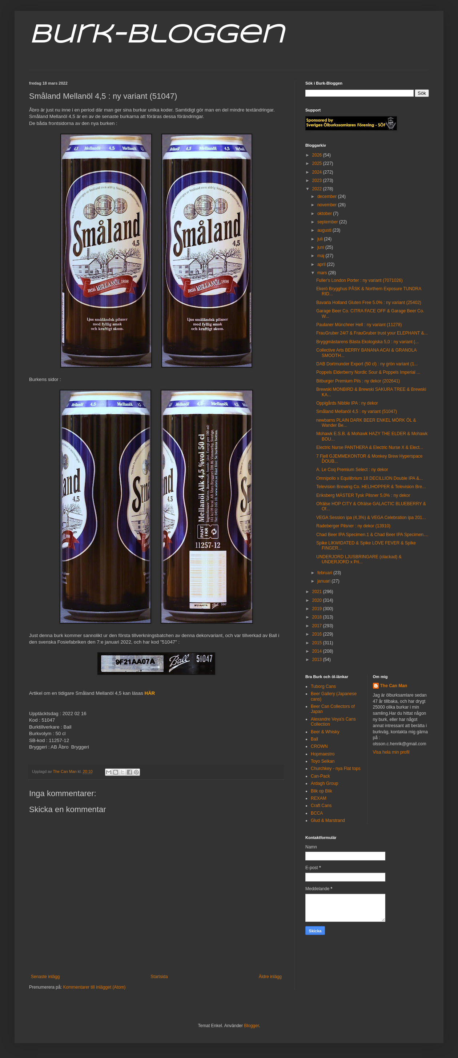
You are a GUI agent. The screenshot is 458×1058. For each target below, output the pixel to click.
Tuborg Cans (323, 686)
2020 (317, 600)
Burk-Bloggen (156, 35)
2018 (317, 617)
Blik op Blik (321, 791)
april (322, 264)
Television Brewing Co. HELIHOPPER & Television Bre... (371, 486)
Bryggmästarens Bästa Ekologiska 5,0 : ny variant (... (367, 341)
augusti (325, 230)
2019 (317, 608)
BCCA (317, 813)
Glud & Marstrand (328, 820)
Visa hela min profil (391, 752)
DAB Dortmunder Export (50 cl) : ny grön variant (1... (367, 363)
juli (320, 239)
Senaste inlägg (45, 976)
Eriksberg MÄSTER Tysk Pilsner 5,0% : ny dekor (363, 495)
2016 (317, 634)
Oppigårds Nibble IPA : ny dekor (347, 403)
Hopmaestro (322, 754)
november (327, 204)
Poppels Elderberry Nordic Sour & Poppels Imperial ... (368, 372)
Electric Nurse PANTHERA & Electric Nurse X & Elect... (369, 447)
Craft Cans (321, 805)
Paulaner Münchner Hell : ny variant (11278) (359, 324)
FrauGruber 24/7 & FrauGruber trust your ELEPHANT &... (372, 333)
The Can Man (393, 685)
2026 (317, 155)
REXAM (318, 798)
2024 (317, 172)
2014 (317, 651)
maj (321, 255)
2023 (317, 180)
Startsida (159, 976)
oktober (325, 213)
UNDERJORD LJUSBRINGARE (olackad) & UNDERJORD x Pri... (359, 559)
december (327, 196)
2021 (317, 591)
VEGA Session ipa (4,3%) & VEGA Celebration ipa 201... (371, 517)
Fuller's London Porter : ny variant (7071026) (359, 280)
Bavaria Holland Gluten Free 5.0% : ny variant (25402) (368, 302)
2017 (317, 625)
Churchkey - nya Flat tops (336, 768)
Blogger (251, 1025)
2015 (317, 642)
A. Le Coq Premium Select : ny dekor (352, 469)
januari (324, 581)
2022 (317, 188)
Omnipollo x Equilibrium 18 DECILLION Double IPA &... (369, 478)
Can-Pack (320, 776)
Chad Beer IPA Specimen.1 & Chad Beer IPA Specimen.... (372, 534)
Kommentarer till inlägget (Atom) (94, 987)
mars (322, 272)
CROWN (319, 746)
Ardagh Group (324, 783)
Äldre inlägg (270, 976)
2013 (317, 659)
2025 (317, 163)
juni (321, 247)
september (328, 221)
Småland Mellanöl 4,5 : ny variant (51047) (356, 411)
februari (325, 572)
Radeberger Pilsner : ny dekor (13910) (353, 525)
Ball (314, 739)
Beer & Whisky (325, 731)
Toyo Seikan (322, 761)
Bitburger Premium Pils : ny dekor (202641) (358, 381)
